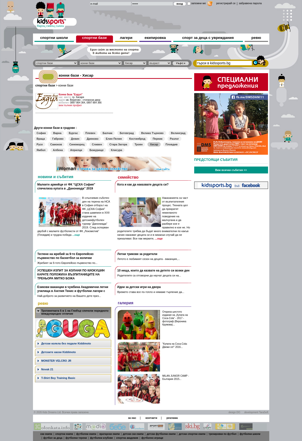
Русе (40, 144)
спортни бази (94, 37)
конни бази (65, 85)
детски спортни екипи (192, 434)
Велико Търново (152, 133)
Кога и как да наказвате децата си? (143, 184)
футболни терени (76, 438)
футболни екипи (86, 434)
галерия (125, 303)
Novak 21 (47, 369)
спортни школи (54, 37)
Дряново (92, 138)
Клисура (116, 150)
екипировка (155, 37)
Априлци (76, 150)
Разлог (174, 138)
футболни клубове (101, 438)
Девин (75, 138)
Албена (58, 150)
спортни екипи (64, 434)
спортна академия (127, 438)
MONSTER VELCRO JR (56, 360)
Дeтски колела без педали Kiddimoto (66, 343)
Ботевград (127, 133)
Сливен (97, 144)
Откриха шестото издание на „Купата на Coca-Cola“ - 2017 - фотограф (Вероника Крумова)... (175, 318)
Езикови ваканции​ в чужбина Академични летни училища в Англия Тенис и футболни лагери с (72, 289)
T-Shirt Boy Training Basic (58, 377)
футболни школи (250, 434)
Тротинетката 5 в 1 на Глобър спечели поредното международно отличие (75, 312)
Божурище (97, 150)
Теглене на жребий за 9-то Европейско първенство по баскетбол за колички (65, 256)
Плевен (90, 133)
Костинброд (137, 138)
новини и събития (55, 177)
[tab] (73, 312)
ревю (256, 37)
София (41, 133)
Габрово (58, 138)
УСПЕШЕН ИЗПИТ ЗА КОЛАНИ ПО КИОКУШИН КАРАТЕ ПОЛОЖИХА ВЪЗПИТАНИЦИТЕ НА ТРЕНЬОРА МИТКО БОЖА (71, 274)
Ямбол (41, 150)
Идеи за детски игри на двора (139, 287)
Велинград (178, 133)
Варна (57, 133)
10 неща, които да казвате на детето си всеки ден (153, 270)
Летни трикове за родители (137, 254)
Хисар (154, 144)
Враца (41, 138)
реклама (172, 417)
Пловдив (172, 144)
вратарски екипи (109, 434)
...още (76, 234)
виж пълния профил (70, 105)
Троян (139, 144)
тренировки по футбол (222, 434)
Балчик (107, 133)
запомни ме (198, 3)
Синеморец (77, 144)
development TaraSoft (256, 412)
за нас (132, 417)
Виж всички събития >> (231, 170)
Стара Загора (118, 144)
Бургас (73, 133)
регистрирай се (226, 3)
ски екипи (46, 434)
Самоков (56, 144)
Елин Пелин (114, 138)
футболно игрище (152, 438)
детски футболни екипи (161, 434)
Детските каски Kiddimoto (58, 352)
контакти (151, 417)
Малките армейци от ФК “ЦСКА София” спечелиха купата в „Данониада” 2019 (66, 186)
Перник (157, 138)
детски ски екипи (133, 434)
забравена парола (250, 3)
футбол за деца (52, 438)
